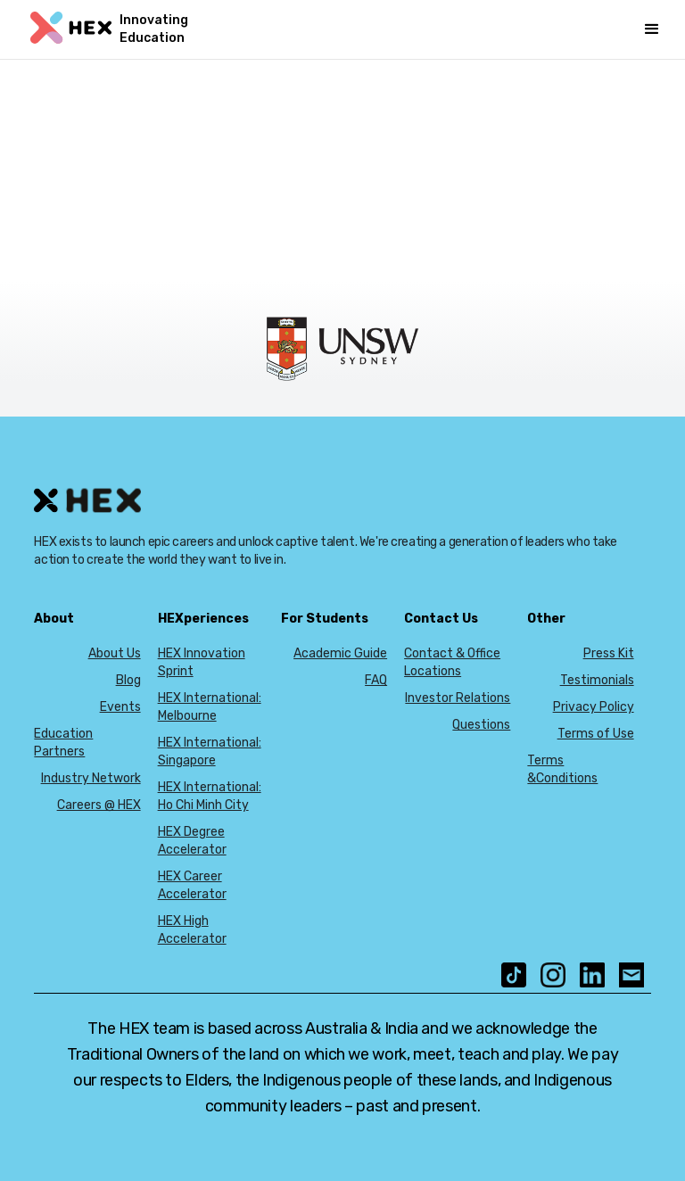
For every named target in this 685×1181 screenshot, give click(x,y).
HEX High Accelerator (192, 929)
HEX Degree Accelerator (192, 840)
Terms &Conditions (562, 769)
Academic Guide (340, 653)
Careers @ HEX (99, 805)
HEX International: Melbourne (209, 706)
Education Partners (63, 742)
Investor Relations (457, 698)
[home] (120, 29)
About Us (114, 653)
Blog (128, 680)
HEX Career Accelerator (192, 885)
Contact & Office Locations (452, 662)
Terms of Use (595, 733)
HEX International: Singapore (209, 751)
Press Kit (608, 653)
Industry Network (91, 778)
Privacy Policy (593, 706)
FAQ (376, 680)
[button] (652, 29)
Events (120, 706)
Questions (481, 724)
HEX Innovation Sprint (201, 662)
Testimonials (597, 680)
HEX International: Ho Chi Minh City (209, 796)
